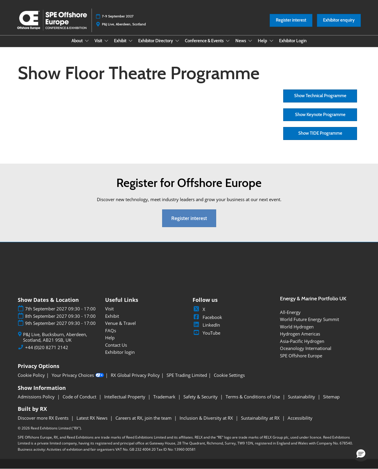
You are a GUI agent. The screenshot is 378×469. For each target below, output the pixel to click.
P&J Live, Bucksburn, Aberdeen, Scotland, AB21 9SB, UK (55, 337)
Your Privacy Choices (78, 375)
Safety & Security (201, 397)
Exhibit (120, 40)
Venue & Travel (120, 323)
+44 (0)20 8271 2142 (46, 347)
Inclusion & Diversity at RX (207, 418)
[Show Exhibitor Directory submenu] (177, 41)
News (241, 40)
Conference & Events (204, 40)
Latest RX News (92, 418)
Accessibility (300, 418)
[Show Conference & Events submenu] (227, 41)
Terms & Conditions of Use (253, 397)
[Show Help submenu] (271, 41)
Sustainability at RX (261, 418)
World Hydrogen (297, 327)
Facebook (207, 317)
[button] (291, 20)
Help (263, 40)
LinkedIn (206, 325)
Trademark (165, 397)
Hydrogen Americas (300, 334)
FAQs (110, 330)
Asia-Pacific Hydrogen (302, 341)
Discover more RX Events (44, 418)
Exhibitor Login (293, 40)
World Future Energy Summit (309, 319)
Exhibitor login (120, 352)
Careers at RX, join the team (144, 418)
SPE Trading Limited (187, 375)
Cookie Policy (31, 375)
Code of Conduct (80, 397)
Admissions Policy (37, 397)
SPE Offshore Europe (301, 356)
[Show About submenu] (87, 41)
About (77, 40)
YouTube (206, 333)
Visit (98, 40)
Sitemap (331, 397)
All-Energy (290, 312)
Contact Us (116, 345)
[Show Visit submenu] (106, 41)
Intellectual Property (125, 397)
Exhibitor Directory (156, 40)
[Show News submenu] (250, 41)
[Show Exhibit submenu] (130, 41)
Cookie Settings (229, 375)
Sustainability (302, 397)
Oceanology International (305, 348)
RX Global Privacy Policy (135, 375)
